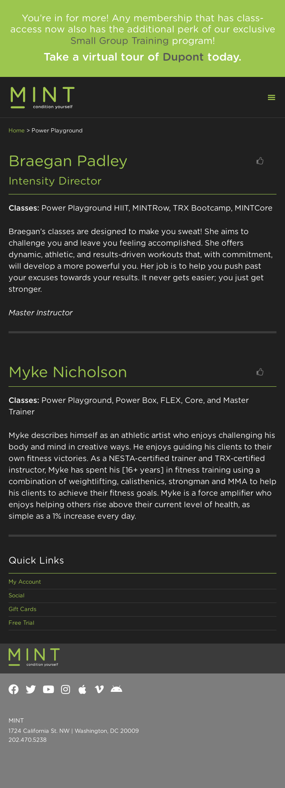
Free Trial (21, 623)
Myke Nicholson (68, 372)
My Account (25, 582)
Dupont (183, 57)
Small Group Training (119, 41)
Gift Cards (22, 609)
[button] (266, 96)
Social (16, 596)
